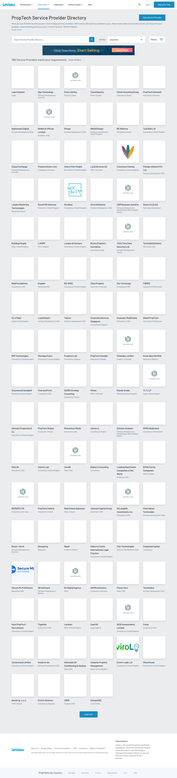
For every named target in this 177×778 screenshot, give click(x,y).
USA (135, 773)
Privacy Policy (46, 748)
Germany (85, 773)
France (98, 773)
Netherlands (112, 773)
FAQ (75, 748)
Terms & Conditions (63, 748)
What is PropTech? (97, 748)
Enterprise (83, 748)
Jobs (90, 5)
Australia (71, 773)
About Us (35, 748)
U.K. (125, 773)
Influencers (58, 5)
